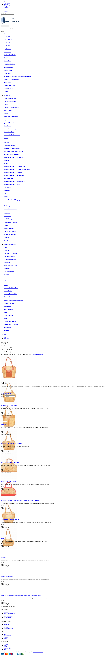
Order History (7, 645)
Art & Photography (9, 219)
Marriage (6, 274)
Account (6, 644)
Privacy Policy (7, 614)
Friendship (7, 262)
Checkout (6, 649)
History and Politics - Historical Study (15, 166)
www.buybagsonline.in (37, 354)
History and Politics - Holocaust (13, 172)
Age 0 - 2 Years (8, 37)
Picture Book (7, 61)
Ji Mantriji (3, 557)
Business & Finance (9, 145)
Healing (6, 318)
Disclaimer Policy (8, 617)
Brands (5, 634)
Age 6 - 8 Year (8, 46)
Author (5, 638)
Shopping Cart (7, 648)
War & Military (8, 178)
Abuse (5, 247)
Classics (6, 104)
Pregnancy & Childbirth (11, 324)
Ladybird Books (8, 88)
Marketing (7, 206)
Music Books (7, 58)
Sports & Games (8, 309)
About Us (6, 612)
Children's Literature (10, 101)
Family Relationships (10, 259)
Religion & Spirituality (10, 321)
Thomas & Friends (9, 85)
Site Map (6, 627)
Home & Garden (9, 297)
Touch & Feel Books (10, 55)
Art (5, 193)
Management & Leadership (12, 148)
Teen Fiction (7, 126)
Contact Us (6, 624)
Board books (7, 52)
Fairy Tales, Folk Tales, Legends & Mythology (17, 76)
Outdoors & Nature (9, 303)
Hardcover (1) (8, 347)
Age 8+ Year (7, 49)
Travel (5, 312)
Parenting (6, 278)
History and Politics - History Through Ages (17, 169)
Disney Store (7, 73)
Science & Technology (10, 129)
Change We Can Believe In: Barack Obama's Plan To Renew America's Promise (21, 595)
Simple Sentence (8, 67)
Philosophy (7, 160)
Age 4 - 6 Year (8, 43)
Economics (7, 203)
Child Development (9, 256)
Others (6, 138)
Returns (5, 625)
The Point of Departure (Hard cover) (10, 462)
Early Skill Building (9, 64)
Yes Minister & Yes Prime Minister (9, 405)
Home (5, 618)
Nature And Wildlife (10, 231)
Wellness (6, 330)
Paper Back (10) (8, 349)
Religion (6, 91)
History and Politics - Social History (14, 181)
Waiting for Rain (5, 424)
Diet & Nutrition (8, 315)
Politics (6, 163)
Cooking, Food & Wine (10, 222)
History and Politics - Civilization (13, 157)
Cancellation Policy (8, 628)
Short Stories (7, 82)
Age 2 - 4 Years (8, 39)
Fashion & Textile (9, 228)
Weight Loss (7, 327)
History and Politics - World (12, 184)
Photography (7, 306)
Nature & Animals (9, 132)
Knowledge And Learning (11, 79)
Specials (5, 637)
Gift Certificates (7, 635)
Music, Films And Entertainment (13, 300)
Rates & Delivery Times (9, 613)
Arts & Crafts (8, 291)
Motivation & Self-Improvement (13, 151)
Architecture (7, 187)
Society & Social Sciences (11, 154)
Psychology (7, 190)
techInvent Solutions (38, 652)
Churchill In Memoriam (7, 576)
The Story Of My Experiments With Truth (11, 443)
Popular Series (8, 120)
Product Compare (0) (6, 393)
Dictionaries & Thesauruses (12, 135)
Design (6, 196)
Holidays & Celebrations (11, 116)
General (6, 113)
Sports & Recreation (10, 123)
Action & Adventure (10, 98)
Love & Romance (9, 271)
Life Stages (7, 268)
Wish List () (7, 646)
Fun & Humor (8, 110)
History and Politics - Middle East (14, 175)
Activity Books (8, 70)
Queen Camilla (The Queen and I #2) (10, 519)
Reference (7, 237)
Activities (6, 250)
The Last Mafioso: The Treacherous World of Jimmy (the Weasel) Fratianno (20, 500)
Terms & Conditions (8, 616)
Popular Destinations (10, 234)
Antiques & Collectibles (11, 288)
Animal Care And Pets (10, 253)
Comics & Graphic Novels (11, 107)
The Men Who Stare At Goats (8, 481)
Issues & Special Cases (10, 265)
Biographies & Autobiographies (13, 200)
